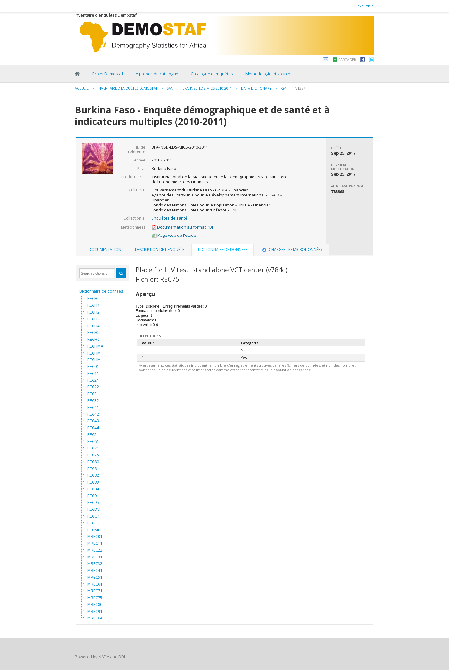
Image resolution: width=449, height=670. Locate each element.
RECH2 (93, 312)
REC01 (93, 366)
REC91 (93, 495)
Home (77, 73)
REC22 (93, 386)
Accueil (82, 88)
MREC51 (94, 577)
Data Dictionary (256, 88)
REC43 (93, 420)
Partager (347, 59)
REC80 (93, 461)
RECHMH (95, 352)
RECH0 (93, 298)
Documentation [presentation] (105, 249)
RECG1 (93, 516)
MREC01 (94, 536)
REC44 (93, 427)
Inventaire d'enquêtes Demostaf (128, 88)
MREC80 (94, 604)
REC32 (93, 400)
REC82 (93, 475)
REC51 (93, 434)
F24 (283, 88)
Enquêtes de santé (169, 218)
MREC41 (94, 570)
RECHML (95, 359)
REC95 (93, 502)
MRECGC (95, 617)
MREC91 (94, 611)
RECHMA (95, 346)
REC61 (93, 441)
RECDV (93, 509)
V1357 (300, 88)
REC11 (93, 373)
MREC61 (94, 584)
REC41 (93, 407)
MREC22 (94, 550)
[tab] (105, 250)
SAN (170, 88)
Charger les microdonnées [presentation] (291, 249)
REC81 (93, 468)
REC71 (93, 447)
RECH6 (93, 339)
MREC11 (94, 543)
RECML (93, 529)
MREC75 (94, 597)
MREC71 (94, 590)
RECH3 (93, 318)
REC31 (93, 393)
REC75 (93, 454)
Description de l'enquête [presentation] (159, 249)
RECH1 (93, 305)
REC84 (93, 488)
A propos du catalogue (157, 74)
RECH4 (93, 325)
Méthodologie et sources (268, 74)
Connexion (364, 6)
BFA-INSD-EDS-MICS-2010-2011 (207, 88)
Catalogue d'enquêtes (212, 74)
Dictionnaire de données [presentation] (222, 249)
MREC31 (94, 556)
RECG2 (93, 522)
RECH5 (93, 332)
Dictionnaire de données (101, 291)
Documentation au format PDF (183, 227)
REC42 (93, 414)
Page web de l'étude (174, 235)
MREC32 (94, 563)
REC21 (93, 380)
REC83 (93, 481)
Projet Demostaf (107, 74)
